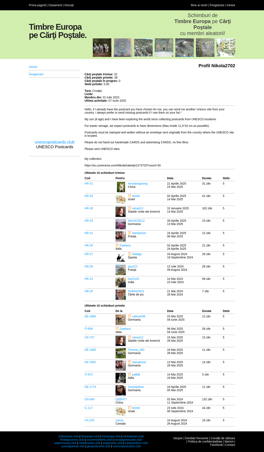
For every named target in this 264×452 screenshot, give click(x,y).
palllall (136, 374)
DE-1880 (90, 316)
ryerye (120, 420)
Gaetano (125, 245)
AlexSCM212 (136, 220)
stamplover (139, 233)
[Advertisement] (204, 88)
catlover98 (138, 316)
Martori (229, 441)
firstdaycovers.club (72, 439)
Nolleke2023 (136, 291)
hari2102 (133, 278)
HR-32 (89, 233)
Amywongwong (137, 183)
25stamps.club (111, 436)
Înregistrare (217, 5)
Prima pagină (37, 5)
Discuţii (69, 5)
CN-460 (89, 399)
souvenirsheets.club (99, 439)
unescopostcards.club (54, 142)
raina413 (137, 208)
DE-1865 (90, 349)
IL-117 (89, 408)
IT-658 (89, 328)
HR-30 (89, 245)
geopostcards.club (99, 446)
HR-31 (89, 183)
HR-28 (89, 208)
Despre (178, 438)
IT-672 (89, 374)
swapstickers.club (136, 443)
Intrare (231, 5)
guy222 (132, 266)
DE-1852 (90, 362)
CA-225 (89, 420)
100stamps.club (68, 436)
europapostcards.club (128, 439)
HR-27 (89, 254)
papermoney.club (65, 443)
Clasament (55, 5)
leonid (136, 196)
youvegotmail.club (73, 446)
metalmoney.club (89, 443)
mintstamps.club (133, 436)
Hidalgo (137, 254)
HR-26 (89, 266)
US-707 (89, 337)
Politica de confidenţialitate (205, 441)
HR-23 (89, 278)
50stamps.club (90, 436)
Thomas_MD (136, 349)
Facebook (216, 444)
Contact (230, 444)
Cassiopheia (136, 386)
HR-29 (89, 196)
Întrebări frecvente (196, 438)
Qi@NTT (121, 399)
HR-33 (89, 220)
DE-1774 (90, 386)
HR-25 (89, 291)
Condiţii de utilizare (223, 438)
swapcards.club (113, 443)
